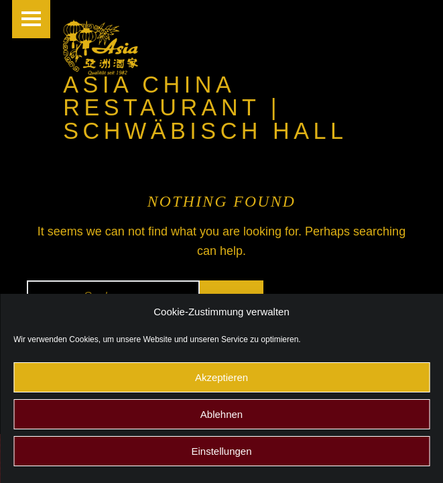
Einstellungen (221, 451)
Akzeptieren (221, 377)
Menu (31, 19)
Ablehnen (221, 414)
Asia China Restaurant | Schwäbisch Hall (205, 107)
